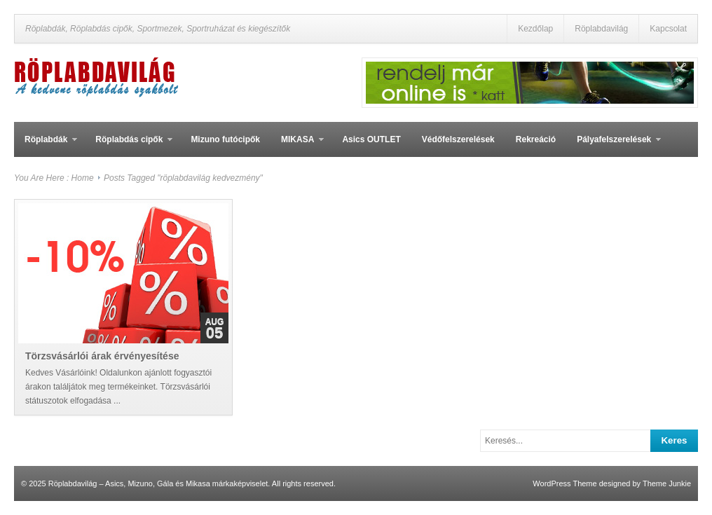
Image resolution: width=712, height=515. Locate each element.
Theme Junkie (667, 483)
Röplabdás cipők (128, 146)
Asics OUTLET (371, 139)
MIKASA (297, 146)
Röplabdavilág (601, 29)
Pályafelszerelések (613, 146)
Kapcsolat (668, 29)
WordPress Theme (564, 483)
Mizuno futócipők (225, 139)
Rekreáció (536, 139)
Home (82, 178)
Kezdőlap (535, 29)
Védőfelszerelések (458, 139)
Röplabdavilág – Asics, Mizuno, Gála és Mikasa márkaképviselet (158, 483)
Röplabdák (45, 146)
